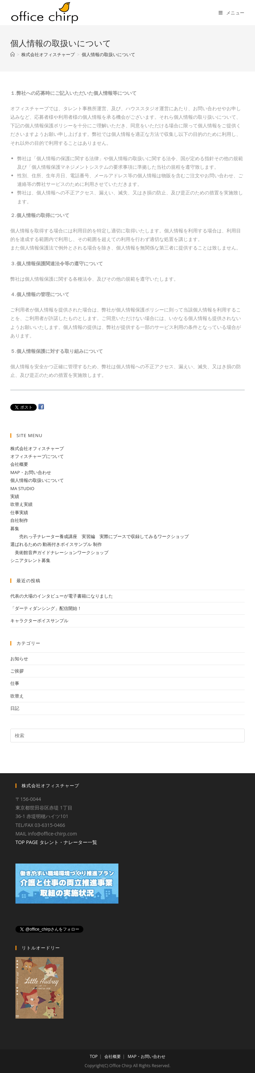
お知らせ (19, 658)
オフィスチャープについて (37, 456)
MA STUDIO (22, 488)
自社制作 (19, 520)
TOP (93, 1056)
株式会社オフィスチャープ (37, 448)
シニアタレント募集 (30, 560)
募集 (14, 528)
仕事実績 (19, 512)
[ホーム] (12, 54)
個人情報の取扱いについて (37, 480)
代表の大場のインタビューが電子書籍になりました (61, 596)
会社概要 (19, 464)
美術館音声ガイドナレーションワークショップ (59, 552)
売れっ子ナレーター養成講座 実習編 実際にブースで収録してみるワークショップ (99, 536)
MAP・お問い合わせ (30, 472)
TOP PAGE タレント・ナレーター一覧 (56, 842)
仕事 (14, 683)
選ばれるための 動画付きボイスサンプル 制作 (56, 544)
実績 (14, 496)
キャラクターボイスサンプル (39, 620)
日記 (14, 708)
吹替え (17, 696)
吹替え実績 (21, 504)
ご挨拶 (17, 671)
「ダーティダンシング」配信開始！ (46, 608)
